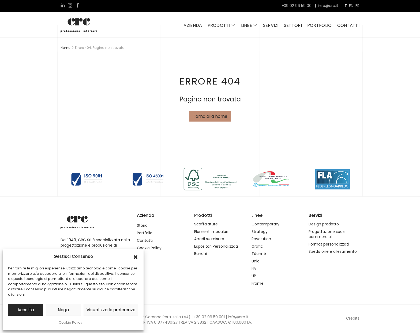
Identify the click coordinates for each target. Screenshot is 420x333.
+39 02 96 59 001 (297, 5)
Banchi (200, 253)
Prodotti (222, 25)
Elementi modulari (211, 231)
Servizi (271, 25)
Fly (254, 268)
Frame (258, 283)
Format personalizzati (329, 244)
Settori (293, 25)
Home (65, 47)
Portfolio (319, 25)
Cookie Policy (70, 322)
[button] (135, 256)
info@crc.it (328, 5)
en (351, 5)
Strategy (260, 231)
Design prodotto (324, 224)
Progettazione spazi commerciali (327, 234)
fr (357, 5)
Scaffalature (206, 224)
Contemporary (265, 224)
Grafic (257, 246)
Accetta (25, 310)
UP (254, 276)
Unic (256, 261)
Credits (352, 318)
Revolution (261, 238)
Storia (142, 225)
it (345, 5)
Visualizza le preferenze (111, 310)
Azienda (192, 25)
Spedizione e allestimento (333, 251)
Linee (249, 25)
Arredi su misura (209, 238)
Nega (63, 310)
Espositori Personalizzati (216, 246)
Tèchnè (259, 253)
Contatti (348, 25)
